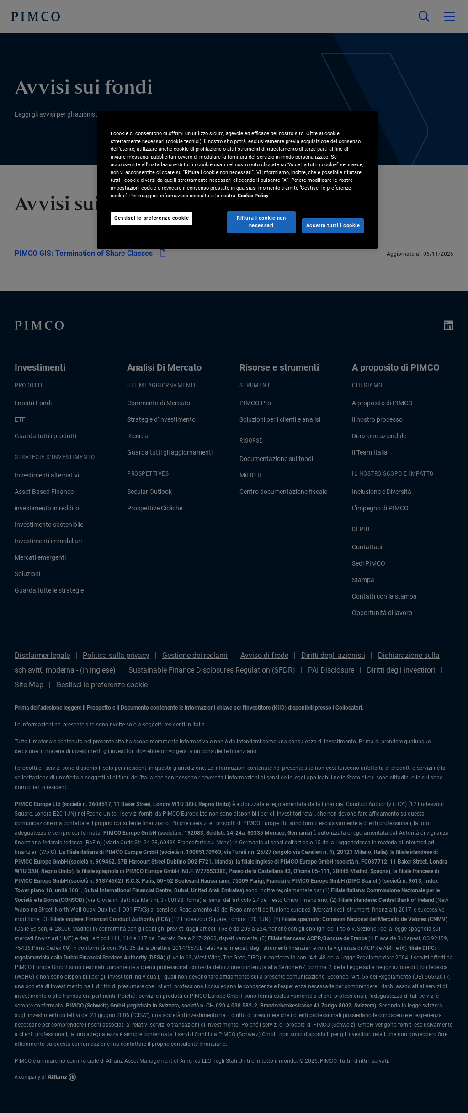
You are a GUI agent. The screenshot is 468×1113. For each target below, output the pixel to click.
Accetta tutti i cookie (333, 225)
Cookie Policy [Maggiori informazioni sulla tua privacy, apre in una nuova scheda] (253, 195)
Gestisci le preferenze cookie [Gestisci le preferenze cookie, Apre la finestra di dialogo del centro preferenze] (151, 218)
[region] (237, 180)
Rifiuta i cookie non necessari (261, 221)
